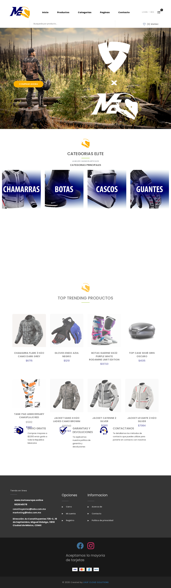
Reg (152, 12)
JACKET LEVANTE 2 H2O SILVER (142, 550)
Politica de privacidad (100, 520)
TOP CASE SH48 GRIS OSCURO (142, 485)
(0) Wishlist (151, 24)
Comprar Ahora (28, 84)
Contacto (124, 12)
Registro (68, 520)
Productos (63, 12)
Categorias (84, 12)
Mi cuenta (69, 513)
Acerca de (95, 506)
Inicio (45, 12)
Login (145, 12)
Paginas (105, 12)
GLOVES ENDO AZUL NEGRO (67, 485)
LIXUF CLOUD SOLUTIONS (96, 582)
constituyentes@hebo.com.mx (29, 509)
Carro (67, 506)
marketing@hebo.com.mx (27, 512)
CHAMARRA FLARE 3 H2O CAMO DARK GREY (29, 485)
